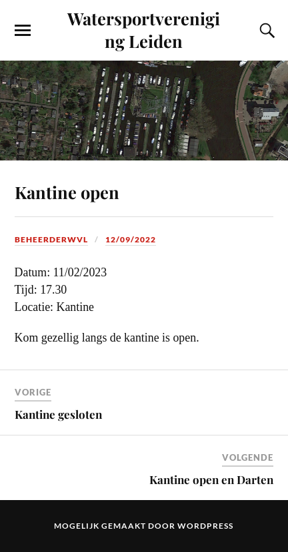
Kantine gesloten (58, 414)
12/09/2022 (130, 239)
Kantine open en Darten (211, 479)
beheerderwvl (51, 239)
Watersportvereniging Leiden (143, 29)
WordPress (205, 526)
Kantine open (67, 191)
